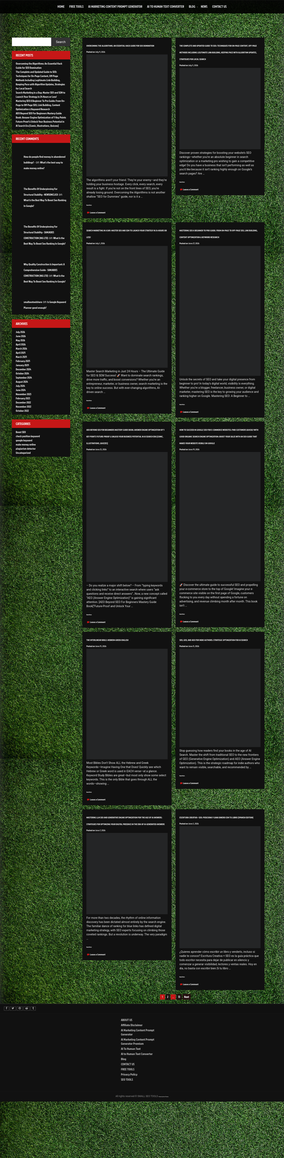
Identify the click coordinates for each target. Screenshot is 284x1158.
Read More (91, 212)
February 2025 (23, 361)
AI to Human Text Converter (165, 6)
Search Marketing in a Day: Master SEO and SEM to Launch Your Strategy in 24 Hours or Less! (125, 243)
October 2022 (22, 411)
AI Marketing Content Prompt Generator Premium (137, 1097)
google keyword (24, 440)
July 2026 (20, 332)
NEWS (204, 6)
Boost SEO (21, 432)
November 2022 (23, 406)
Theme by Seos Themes (163, 1152)
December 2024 (23, 369)
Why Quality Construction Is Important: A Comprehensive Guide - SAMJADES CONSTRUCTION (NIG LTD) (44, 270)
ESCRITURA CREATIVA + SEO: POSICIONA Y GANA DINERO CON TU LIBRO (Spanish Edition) (218, 868)
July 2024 (20, 386)
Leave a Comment (98, 219)
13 (179, 1053)
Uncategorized (23, 453)
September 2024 (24, 377)
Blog (192, 6)
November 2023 (23, 394)
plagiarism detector (26, 448)
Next (186, 1053)
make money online (26, 444)
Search (61, 42)
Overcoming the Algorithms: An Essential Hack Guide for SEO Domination (125, 48)
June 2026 (21, 336)
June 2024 (21, 390)
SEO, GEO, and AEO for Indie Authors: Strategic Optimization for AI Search (213, 684)
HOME (60, 6)
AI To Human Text (131, 1104)
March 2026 (21, 348)
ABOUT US (126, 1076)
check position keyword (28, 436)
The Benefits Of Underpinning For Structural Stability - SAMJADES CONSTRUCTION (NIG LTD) (40, 232)
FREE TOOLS (76, 6)
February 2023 (23, 398)
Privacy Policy (129, 1130)
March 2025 (21, 357)
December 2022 (23, 402)
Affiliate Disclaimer (131, 1081)
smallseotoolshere (33, 302)
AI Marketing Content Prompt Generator (115, 6)
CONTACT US (219, 6)
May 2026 (20, 340)
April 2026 (21, 344)
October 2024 (22, 373)
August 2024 (22, 381)
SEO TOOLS (127, 1135)
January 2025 (22, 365)
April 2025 (21, 352)
